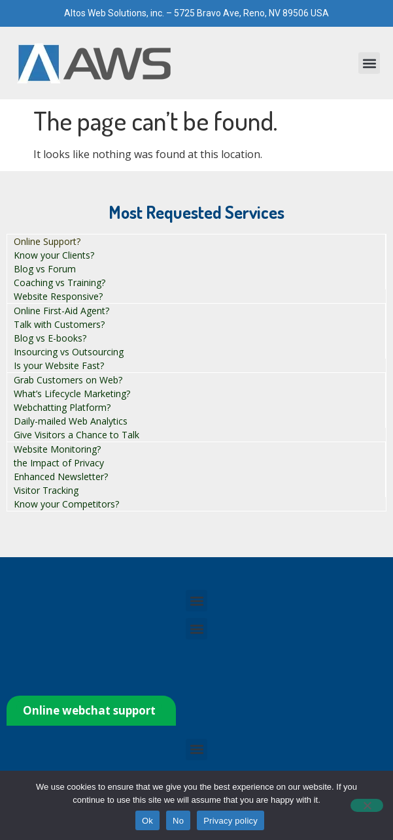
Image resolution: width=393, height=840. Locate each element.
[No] (366, 805)
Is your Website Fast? (59, 365)
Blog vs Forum (45, 269)
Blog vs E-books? (50, 338)
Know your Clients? (54, 255)
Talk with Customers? (59, 324)
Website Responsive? (58, 296)
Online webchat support (89, 710)
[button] (369, 63)
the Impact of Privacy (59, 463)
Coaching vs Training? (59, 282)
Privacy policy (230, 821)
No (178, 821)
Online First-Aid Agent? (61, 310)
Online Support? (47, 241)
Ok (147, 821)
